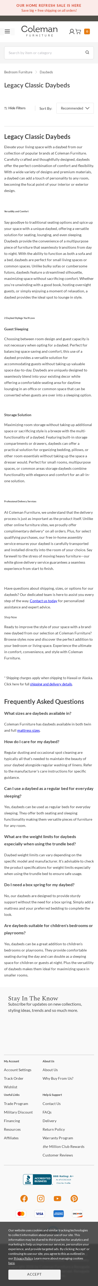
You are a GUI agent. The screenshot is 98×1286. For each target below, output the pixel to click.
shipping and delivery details (51, 684)
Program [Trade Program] (16, 1103)
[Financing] (12, 1120)
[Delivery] (49, 1120)
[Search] (49, 53)
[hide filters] (16, 108)
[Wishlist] (10, 1087)
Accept (34, 1274)
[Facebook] (24, 1201)
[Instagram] (41, 1201)
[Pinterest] (74, 1201)
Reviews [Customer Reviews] (58, 1155)
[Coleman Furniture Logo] (39, 31)
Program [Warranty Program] (58, 1138)
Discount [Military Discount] (18, 1112)
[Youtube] (57, 1201)
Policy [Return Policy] (54, 1129)
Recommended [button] (72, 108)
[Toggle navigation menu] (7, 31)
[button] (72, 31)
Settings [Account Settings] (17, 1070)
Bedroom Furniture (18, 72)
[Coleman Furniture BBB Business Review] (49, 1183)
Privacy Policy (23, 1258)
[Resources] (12, 1129)
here (11, 1263)
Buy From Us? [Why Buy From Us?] (58, 1078)
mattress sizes (28, 730)
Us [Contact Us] (52, 1103)
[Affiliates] (11, 1138)
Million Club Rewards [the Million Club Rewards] (63, 1146)
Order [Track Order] (14, 1078)
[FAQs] (47, 1112)
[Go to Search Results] (87, 53)
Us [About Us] (50, 1070)
